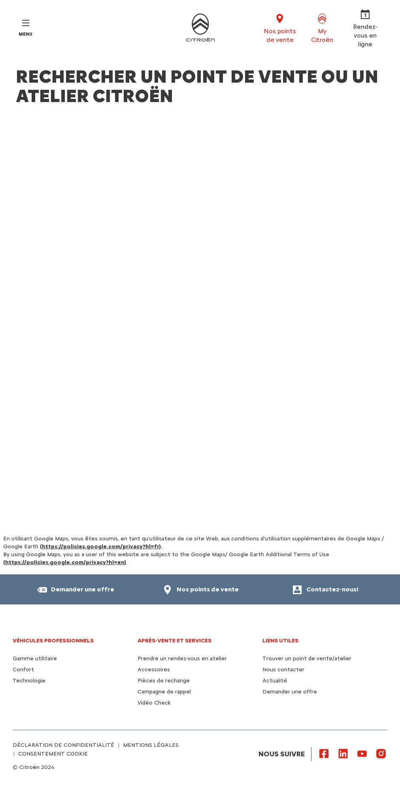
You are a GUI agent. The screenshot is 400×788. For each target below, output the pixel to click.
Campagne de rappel (164, 691)
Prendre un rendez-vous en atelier (182, 658)
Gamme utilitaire (35, 658)
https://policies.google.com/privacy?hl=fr (100, 546)
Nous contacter (283, 669)
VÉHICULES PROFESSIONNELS (53, 640)
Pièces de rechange (164, 680)
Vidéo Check (154, 702)
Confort (23, 669)
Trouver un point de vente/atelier (306, 658)
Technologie (29, 680)
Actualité (274, 680)
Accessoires (154, 669)
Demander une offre (289, 691)
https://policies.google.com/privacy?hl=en (65, 562)
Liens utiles (280, 640)
